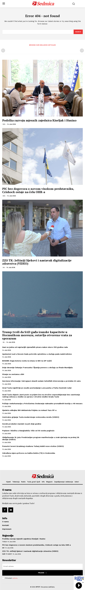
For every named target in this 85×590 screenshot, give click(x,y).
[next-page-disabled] (82, 50)
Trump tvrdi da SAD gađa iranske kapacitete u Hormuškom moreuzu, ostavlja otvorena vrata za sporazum (37, 335)
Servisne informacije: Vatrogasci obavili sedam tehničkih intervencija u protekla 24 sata (41, 381)
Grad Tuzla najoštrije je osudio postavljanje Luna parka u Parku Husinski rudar (37, 388)
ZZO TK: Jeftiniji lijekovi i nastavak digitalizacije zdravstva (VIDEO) (36, 261)
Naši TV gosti (7, 554)
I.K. (4, 342)
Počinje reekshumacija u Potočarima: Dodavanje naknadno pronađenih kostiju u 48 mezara (42, 403)
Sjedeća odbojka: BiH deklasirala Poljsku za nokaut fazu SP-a (29, 410)
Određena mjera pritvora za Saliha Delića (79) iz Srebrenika (28, 453)
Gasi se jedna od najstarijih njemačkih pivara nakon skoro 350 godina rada (35, 347)
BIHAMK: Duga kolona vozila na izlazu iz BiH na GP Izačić (27, 361)
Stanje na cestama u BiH (13, 374)
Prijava (42, 573)
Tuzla (4, 541)
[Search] (78, 32)
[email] (42, 566)
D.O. (4, 124)
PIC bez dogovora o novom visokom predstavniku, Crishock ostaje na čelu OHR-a (38, 190)
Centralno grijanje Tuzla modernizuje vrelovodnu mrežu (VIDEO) (30, 417)
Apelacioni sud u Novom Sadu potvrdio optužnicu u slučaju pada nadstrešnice (37, 354)
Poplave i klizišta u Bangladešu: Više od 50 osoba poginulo (28, 431)
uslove (15, 578)
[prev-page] (3, 50)
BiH (3, 548)
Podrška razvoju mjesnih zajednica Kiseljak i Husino (39, 120)
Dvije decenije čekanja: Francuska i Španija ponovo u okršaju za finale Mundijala (37, 367)
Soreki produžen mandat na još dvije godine (21, 424)
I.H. (4, 267)
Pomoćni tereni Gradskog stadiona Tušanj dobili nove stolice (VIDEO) (33, 446)
